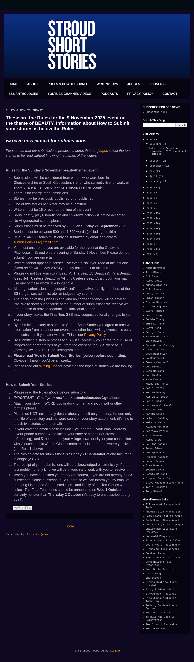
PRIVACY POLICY (140, 93)
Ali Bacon (152, 276)
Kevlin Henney (155, 392)
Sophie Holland (156, 474)
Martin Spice (155, 414)
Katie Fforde (155, 388)
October (156, 160)
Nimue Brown (154, 439)
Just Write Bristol (159, 569)
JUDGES (133, 84)
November (156, 144)
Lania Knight (155, 401)
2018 (150, 218)
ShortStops (153, 577)
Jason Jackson (155, 349)
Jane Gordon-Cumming (160, 345)
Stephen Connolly (158, 478)
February (156, 181)
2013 (150, 244)
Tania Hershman (156, 487)
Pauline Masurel (157, 444)
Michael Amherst (157, 426)
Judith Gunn (154, 375)
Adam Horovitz (155, 268)
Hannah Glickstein (158, 336)
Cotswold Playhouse (159, 536)
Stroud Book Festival (161, 593)
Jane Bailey (154, 340)
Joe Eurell (153, 366)
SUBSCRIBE (158, 84)
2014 (150, 238)
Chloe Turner (155, 298)
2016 (150, 228)
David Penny (154, 315)
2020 (150, 208)
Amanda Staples (156, 285)
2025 (150, 139)
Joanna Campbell (157, 362)
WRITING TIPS (107, 84)
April (154, 176)
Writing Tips (48, 366)
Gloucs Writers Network (162, 549)
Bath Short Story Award (162, 520)
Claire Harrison (157, 302)
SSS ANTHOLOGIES (23, 93)
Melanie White (155, 422)
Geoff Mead (153, 328)
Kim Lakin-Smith (157, 396)
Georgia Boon (155, 332)
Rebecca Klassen (157, 457)
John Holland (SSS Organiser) (158, 564)
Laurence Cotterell (159, 405)
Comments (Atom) (38, 534)
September (157, 165)
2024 (150, 187)
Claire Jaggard (156, 306)
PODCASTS (109, 93)
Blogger (115, 650)
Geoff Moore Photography (163, 544)
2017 (150, 223)
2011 (150, 254)
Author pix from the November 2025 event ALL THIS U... (167, 151)
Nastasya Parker (157, 431)
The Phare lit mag (158, 612)
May (153, 171)
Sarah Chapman (155, 461)
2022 (150, 198)
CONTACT (169, 93)
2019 (150, 213)
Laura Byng (153, 573)
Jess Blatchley (156, 353)
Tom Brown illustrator (162, 624)
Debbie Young (155, 319)
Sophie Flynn (155, 469)
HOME (13, 84)
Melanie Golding (157, 418)
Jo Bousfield (155, 358)
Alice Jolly (154, 280)
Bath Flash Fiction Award (164, 516)
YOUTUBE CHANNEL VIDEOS (69, 93)
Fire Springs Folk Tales (163, 540)
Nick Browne (154, 435)
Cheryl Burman (155, 293)
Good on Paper (155, 553)
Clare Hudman (155, 311)
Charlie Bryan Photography (165, 524)
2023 (150, 192)
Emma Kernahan (155, 323)
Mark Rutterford (157, 409)
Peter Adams (154, 448)
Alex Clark (153, 272)
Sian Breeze (154, 465)
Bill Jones (153, 289)
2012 (150, 249)
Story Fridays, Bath (160, 589)
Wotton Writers (156, 628)
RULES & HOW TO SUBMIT (67, 84)
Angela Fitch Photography (164, 511)
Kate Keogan (154, 379)
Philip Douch (155, 452)
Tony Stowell (155, 491)
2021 (150, 203)
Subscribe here (156, 112)
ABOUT (32, 84)
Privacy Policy (95, 335)
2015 (150, 233)
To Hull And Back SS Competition (160, 619)
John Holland (155, 371)
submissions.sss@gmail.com (36, 242)
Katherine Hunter (158, 383)
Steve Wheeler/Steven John (165, 482)
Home (70, 526)
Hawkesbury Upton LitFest (164, 557)
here (73, 480)
